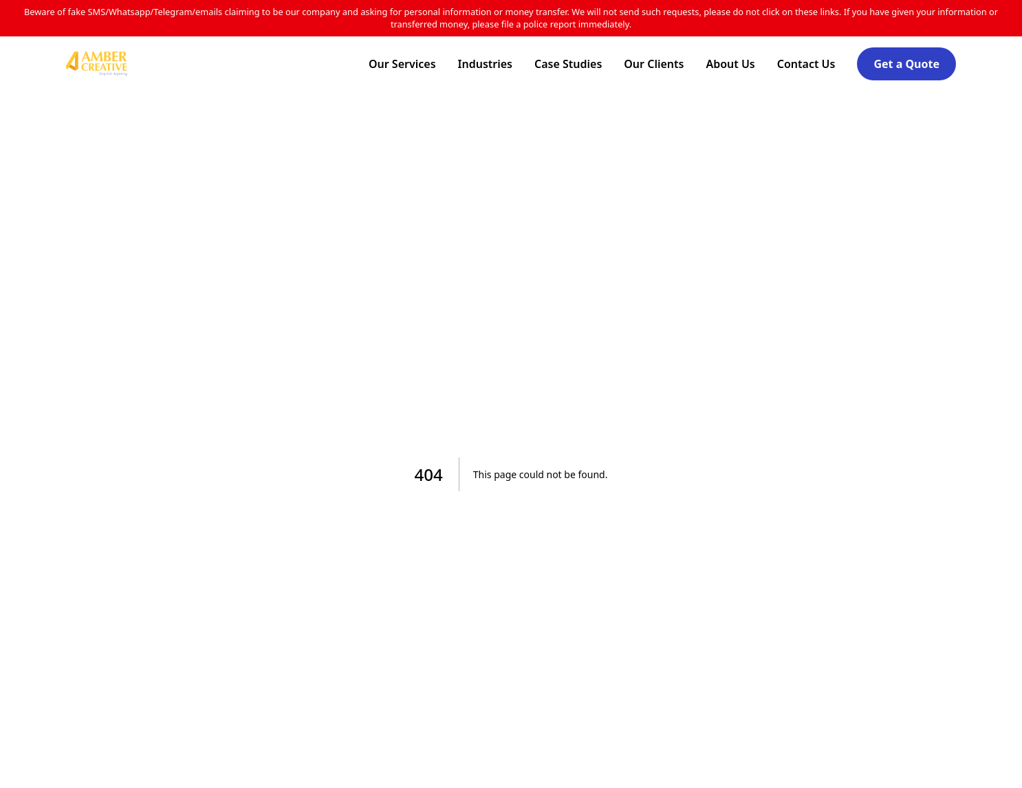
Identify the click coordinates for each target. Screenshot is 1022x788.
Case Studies (568, 63)
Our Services (402, 63)
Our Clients (654, 63)
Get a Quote (906, 63)
